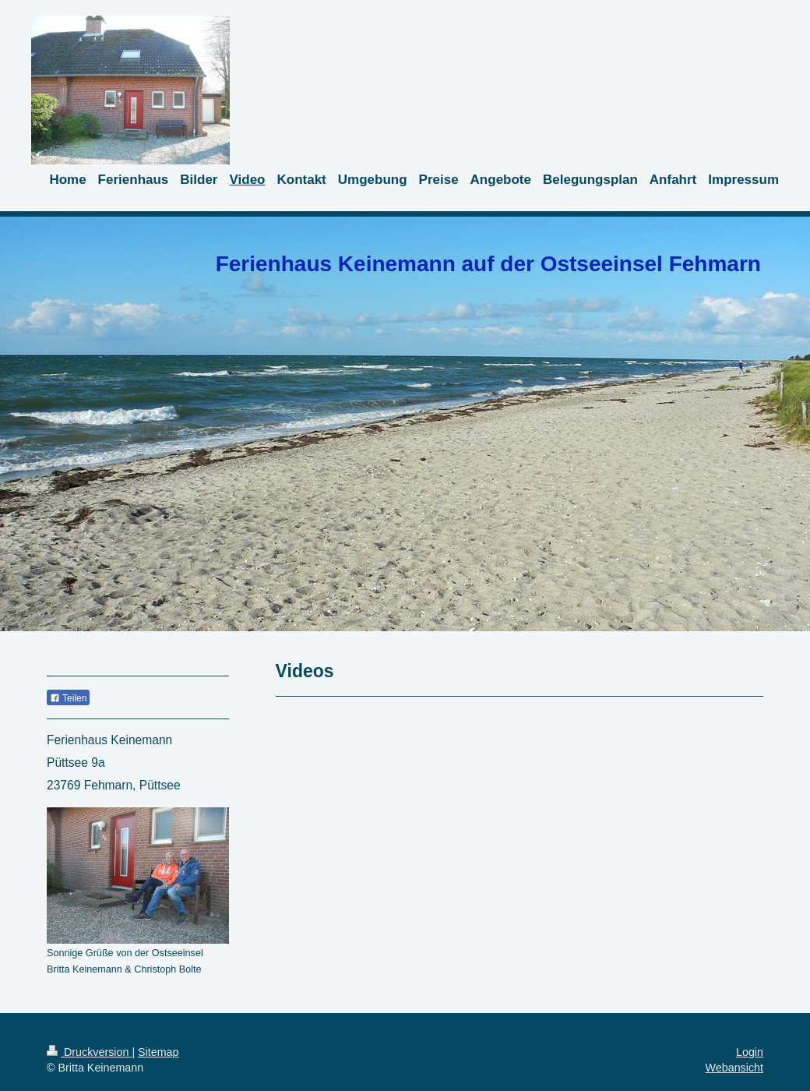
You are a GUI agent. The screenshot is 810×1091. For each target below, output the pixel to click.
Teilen (68, 698)
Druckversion (89, 1052)
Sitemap (158, 1052)
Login (749, 1052)
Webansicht (734, 1067)
